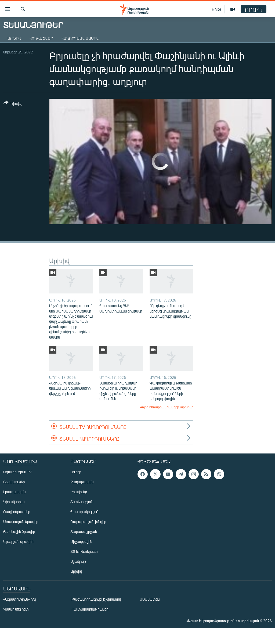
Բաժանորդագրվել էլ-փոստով (96, 599)
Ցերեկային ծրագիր (19, 531)
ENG (216, 9)
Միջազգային (81, 541)
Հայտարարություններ (89, 609)
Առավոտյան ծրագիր (20, 521)
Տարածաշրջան (83, 531)
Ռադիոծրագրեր (16, 511)
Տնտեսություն (81, 501)
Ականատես (150, 599)
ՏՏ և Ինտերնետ (84, 551)
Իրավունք (78, 491)
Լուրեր (75, 472)
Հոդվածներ (41, 38)
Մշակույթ (78, 561)
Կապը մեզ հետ (16, 609)
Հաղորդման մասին (80, 38)
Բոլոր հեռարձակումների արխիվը (166, 407)
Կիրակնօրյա (14, 501)
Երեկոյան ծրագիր (18, 541)
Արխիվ (14, 38)
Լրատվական (14, 491)
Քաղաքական (81, 482)
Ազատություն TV (17, 472)
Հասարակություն (84, 511)
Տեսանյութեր (14, 482)
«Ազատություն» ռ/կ (19, 599)
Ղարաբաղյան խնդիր (88, 521)
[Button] (12, 104)
